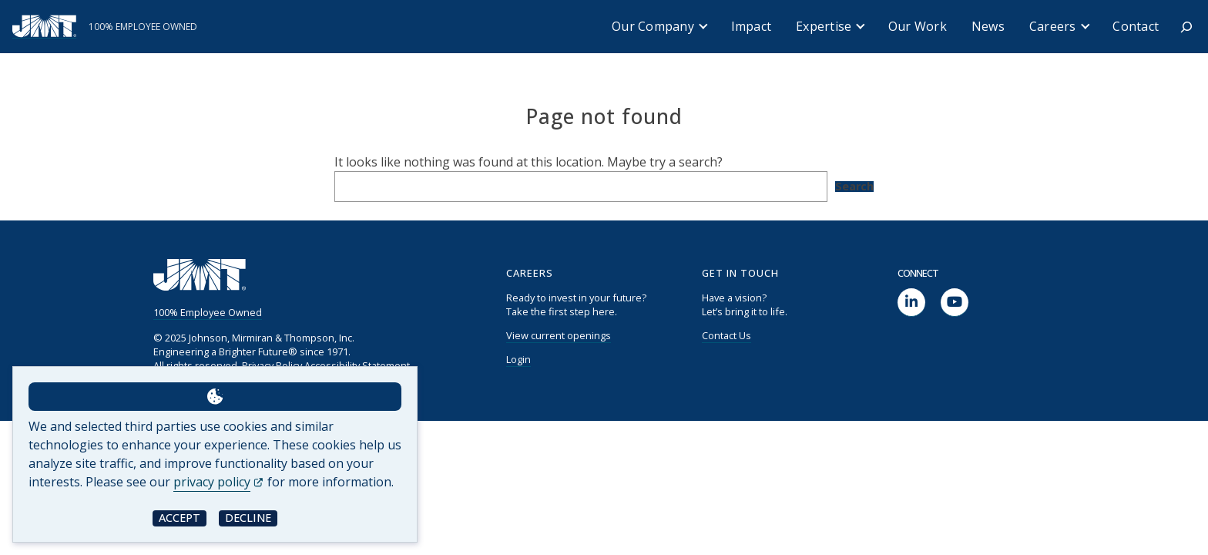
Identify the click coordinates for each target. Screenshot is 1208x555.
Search (854, 186)
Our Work (917, 26)
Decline (248, 517)
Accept (179, 517)
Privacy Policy (272, 365)
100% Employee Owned (207, 312)
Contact (1135, 26)
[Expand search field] (1186, 27)
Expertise (823, 26)
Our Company (653, 26)
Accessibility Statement (357, 365)
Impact (751, 26)
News (988, 26)
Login (518, 359)
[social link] (911, 302)
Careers (1052, 26)
